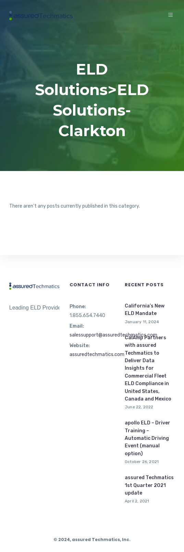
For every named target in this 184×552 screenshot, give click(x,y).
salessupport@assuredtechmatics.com (113, 335)
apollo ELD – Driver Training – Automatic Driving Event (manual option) (147, 438)
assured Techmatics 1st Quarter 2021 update (149, 485)
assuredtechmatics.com (97, 354)
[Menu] (171, 15)
